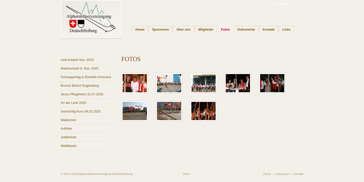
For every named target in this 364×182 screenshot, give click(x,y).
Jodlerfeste (69, 137)
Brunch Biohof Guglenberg (80, 85)
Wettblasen (69, 146)
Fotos (225, 29)
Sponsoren (160, 29)
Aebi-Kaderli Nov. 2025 (77, 60)
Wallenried (68, 120)
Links (286, 29)
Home (272, 3)
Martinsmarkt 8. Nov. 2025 (79, 68)
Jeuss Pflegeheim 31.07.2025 (82, 94)
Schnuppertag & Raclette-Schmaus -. (86, 78)
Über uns (183, 29)
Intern (186, 173)
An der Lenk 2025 (73, 103)
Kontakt (284, 3)
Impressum (282, 173)
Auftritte (66, 128)
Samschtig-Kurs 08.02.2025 (81, 111)
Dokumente (246, 29)
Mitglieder (205, 29)
